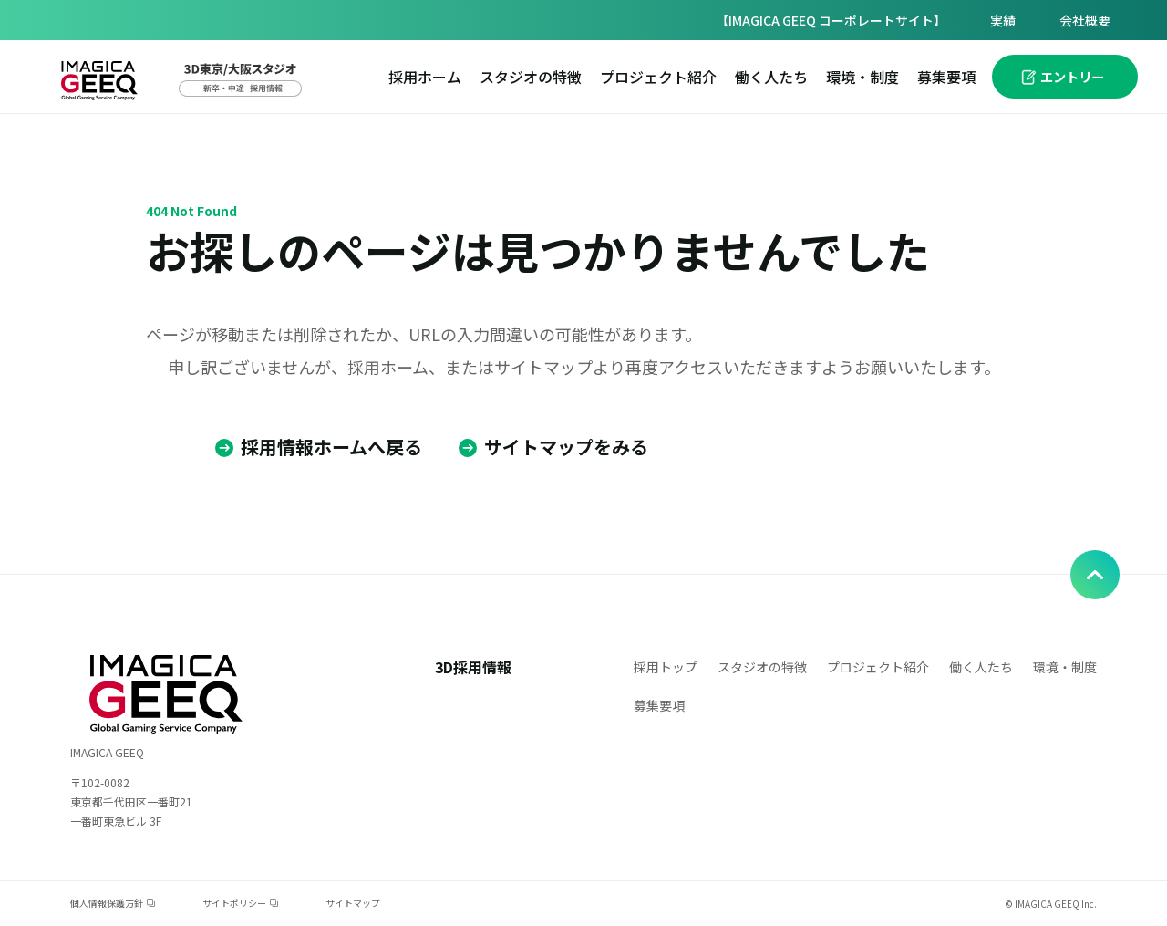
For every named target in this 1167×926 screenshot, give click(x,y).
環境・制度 (862, 77)
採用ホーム (424, 77)
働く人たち (771, 77)
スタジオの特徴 (531, 77)
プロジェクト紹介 (658, 77)
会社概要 (1084, 20)
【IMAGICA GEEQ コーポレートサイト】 (831, 20)
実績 (1003, 20)
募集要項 (946, 77)
